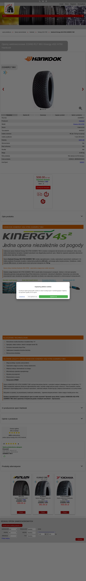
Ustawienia (22, 296)
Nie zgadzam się (32, 296)
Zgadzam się (53, 296)
